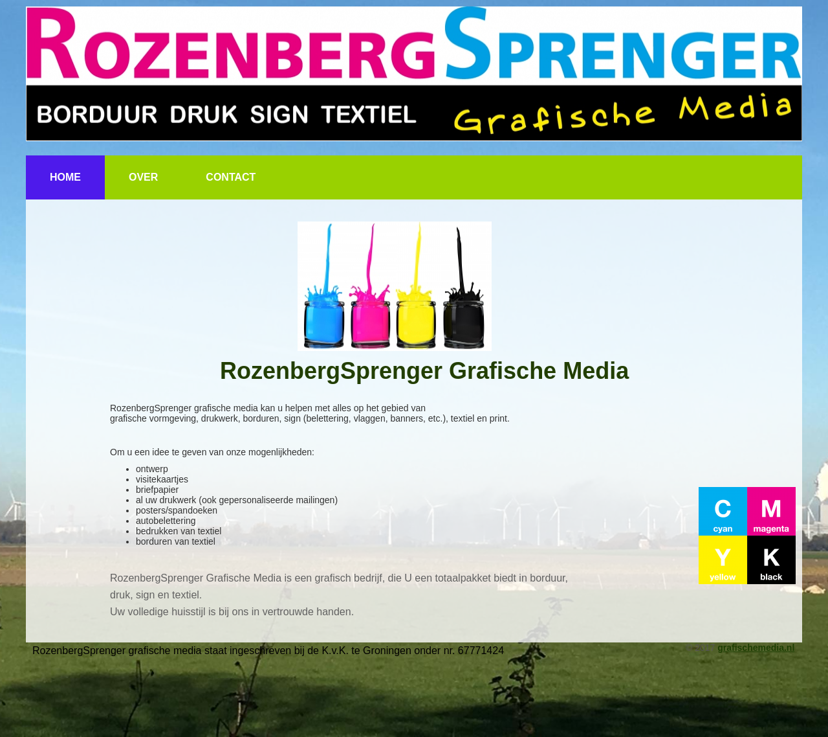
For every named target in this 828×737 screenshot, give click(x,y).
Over (143, 177)
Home (65, 177)
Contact (231, 177)
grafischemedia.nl (755, 647)
